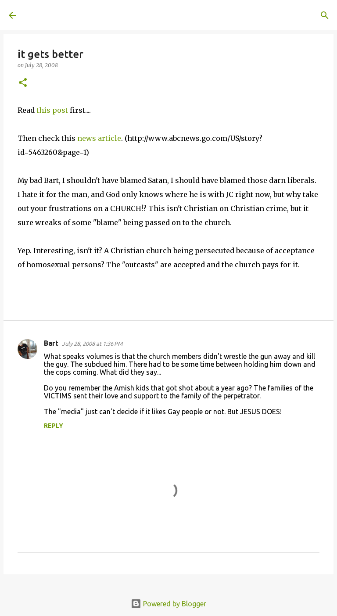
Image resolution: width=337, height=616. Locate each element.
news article (99, 138)
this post (52, 110)
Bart (51, 343)
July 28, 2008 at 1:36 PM (92, 343)
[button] (23, 83)
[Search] (147, 15)
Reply (53, 425)
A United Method (80, 15)
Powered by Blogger (168, 604)
